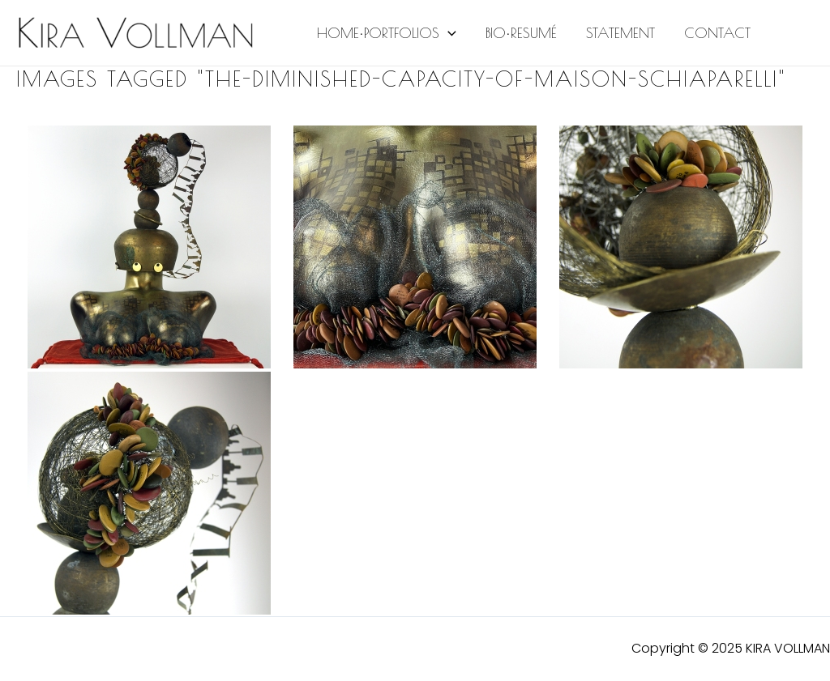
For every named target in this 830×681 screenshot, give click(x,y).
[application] (447, 33)
